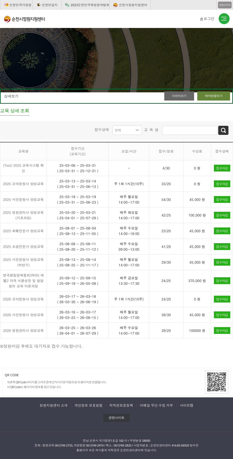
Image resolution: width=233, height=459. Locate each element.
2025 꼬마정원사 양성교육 (23, 183)
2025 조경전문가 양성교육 (23, 246)
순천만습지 (50, 5)
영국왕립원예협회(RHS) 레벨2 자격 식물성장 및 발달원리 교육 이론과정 (23, 280)
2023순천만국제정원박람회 (90, 5)
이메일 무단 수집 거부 (156, 405)
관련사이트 (224, 5)
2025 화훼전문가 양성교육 (23, 230)
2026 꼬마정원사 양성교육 (23, 298)
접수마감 (222, 167)
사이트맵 (186, 405)
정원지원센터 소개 (54, 405)
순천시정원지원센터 (133, 5)
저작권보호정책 (121, 405)
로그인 (208, 18)
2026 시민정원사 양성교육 (23, 314)
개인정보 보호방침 (88, 405)
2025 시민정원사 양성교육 (23, 199)
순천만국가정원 (20, 5)
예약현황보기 (214, 96)
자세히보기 (179, 96)
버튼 (224, 19)
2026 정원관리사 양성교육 (23, 330)
